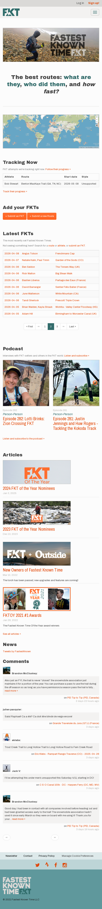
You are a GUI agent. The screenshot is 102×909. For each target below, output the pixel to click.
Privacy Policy (47, 856)
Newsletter (11, 856)
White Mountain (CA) (67, 293)
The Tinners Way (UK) (67, 267)
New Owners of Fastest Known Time (33, 570)
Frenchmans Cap (65, 253)
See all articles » (12, 634)
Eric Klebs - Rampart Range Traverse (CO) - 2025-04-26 (67, 754)
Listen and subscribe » (76, 355)
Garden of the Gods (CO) (69, 260)
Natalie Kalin (29, 260)
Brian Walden (29, 307)
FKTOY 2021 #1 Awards (22, 615)
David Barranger (31, 287)
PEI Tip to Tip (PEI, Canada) (83, 697)
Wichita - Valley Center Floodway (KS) (76, 307)
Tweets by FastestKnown (17, 651)
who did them (44, 84)
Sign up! (93, 3)
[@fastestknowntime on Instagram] (65, 866)
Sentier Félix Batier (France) (70, 287)
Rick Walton (28, 273)
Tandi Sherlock (30, 300)
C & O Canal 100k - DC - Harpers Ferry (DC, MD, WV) (69, 785)
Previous (7, 383)
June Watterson (30, 293)
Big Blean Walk (63, 273)
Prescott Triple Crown (67, 300)
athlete (61, 245)
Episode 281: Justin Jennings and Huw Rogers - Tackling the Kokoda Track (75, 423)
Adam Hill (27, 313)
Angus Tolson (30, 253)
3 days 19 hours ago (87, 829)
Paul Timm (43, 260)
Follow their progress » (58, 169)
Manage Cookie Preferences (78, 856)
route (51, 245)
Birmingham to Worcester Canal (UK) (76, 313)
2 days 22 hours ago (87, 701)
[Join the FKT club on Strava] (47, 866)
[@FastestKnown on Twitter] (37, 866)
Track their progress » (15, 191)
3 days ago (92, 727)
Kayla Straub (45, 307)
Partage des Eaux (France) (70, 280)
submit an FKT (77, 245)
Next (95, 383)
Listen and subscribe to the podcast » (23, 438)
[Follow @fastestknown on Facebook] (55, 866)
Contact (27, 856)
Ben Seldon (28, 267)
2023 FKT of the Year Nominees (29, 529)
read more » (11, 690)
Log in (80, 3)
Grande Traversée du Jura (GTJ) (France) (76, 723)
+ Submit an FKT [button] (14, 216)
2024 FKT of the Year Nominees (29, 488)
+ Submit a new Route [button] (42, 216)
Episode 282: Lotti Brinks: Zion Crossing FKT (23, 421)
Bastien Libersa (30, 280)
